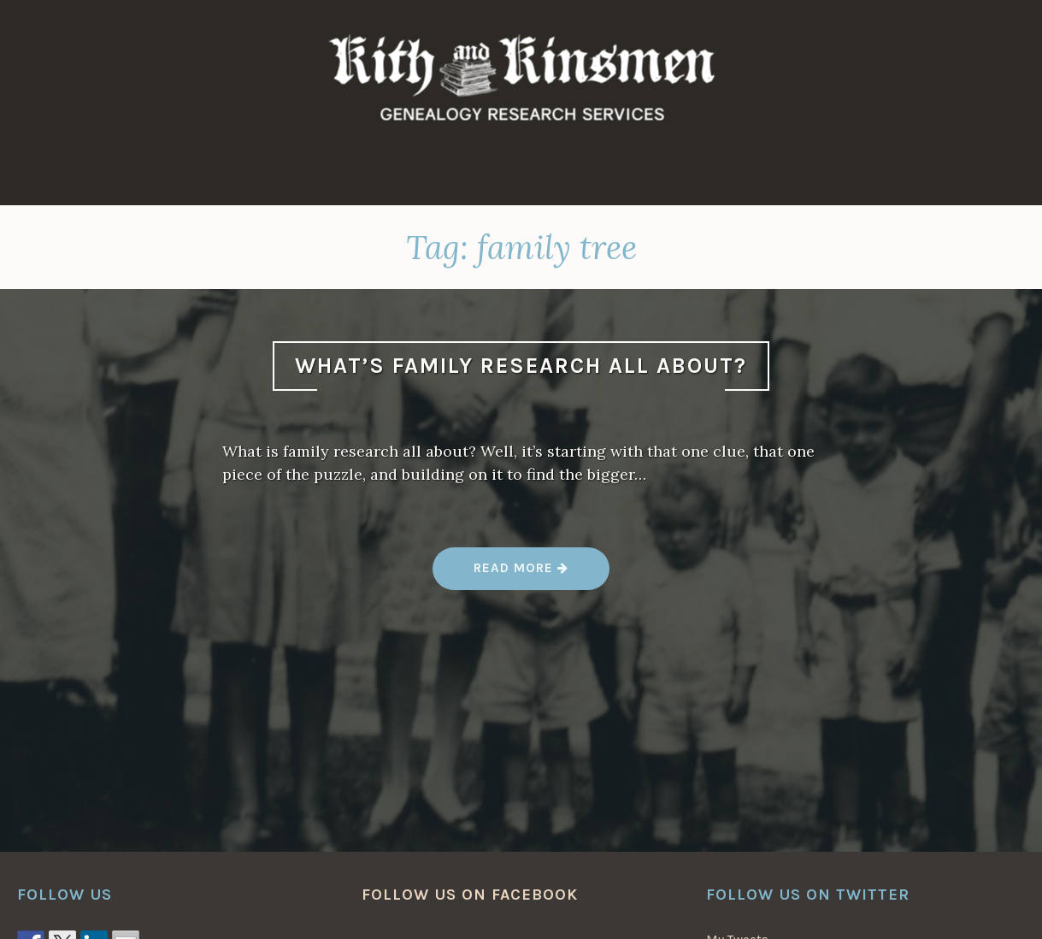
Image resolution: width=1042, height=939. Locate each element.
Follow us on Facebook (470, 894)
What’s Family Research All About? (521, 365)
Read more (521, 574)
